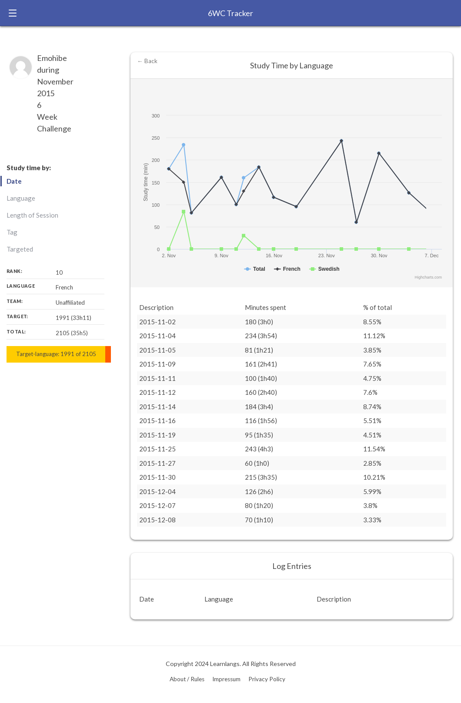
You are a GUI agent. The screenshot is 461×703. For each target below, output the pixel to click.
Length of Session (32, 215)
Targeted (20, 249)
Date (14, 181)
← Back (147, 60)
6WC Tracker (230, 13)
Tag (12, 232)
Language (21, 198)
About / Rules (187, 679)
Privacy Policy (266, 679)
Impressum (226, 679)
